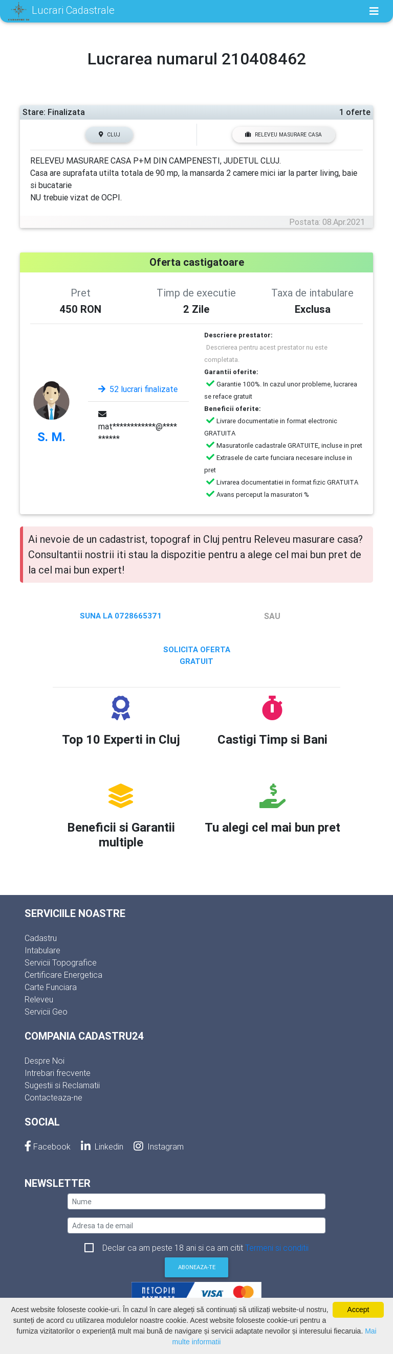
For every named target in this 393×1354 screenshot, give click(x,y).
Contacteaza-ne (53, 1097)
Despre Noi (44, 1060)
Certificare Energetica (63, 975)
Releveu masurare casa (283, 134)
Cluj (109, 134)
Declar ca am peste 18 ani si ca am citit (205, 1248)
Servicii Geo (46, 1011)
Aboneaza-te (196, 1267)
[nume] (196, 1201)
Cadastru (41, 938)
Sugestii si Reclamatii (62, 1085)
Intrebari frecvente (58, 1073)
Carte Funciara (51, 987)
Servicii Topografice (61, 962)
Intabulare (42, 950)
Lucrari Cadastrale (61, 11)
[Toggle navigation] (374, 11)
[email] (196, 1225)
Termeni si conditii (277, 1248)
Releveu (39, 999)
